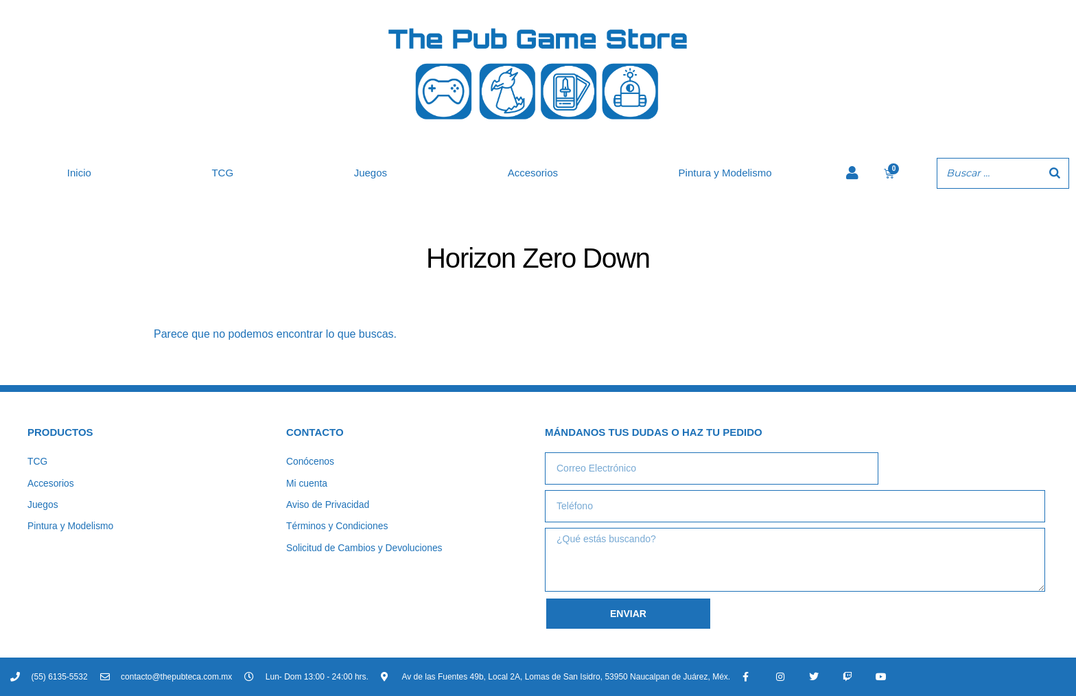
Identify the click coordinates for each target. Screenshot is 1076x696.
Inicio (79, 172)
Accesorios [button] (533, 172)
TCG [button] (222, 172)
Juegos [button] (370, 172)
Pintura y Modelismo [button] (725, 172)
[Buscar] (1054, 173)
